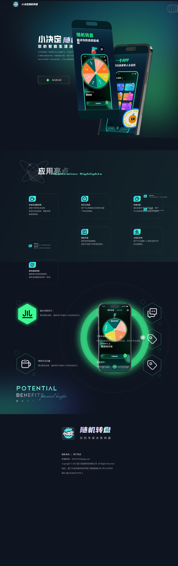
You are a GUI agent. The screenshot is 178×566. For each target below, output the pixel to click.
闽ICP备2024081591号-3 (72, 473)
